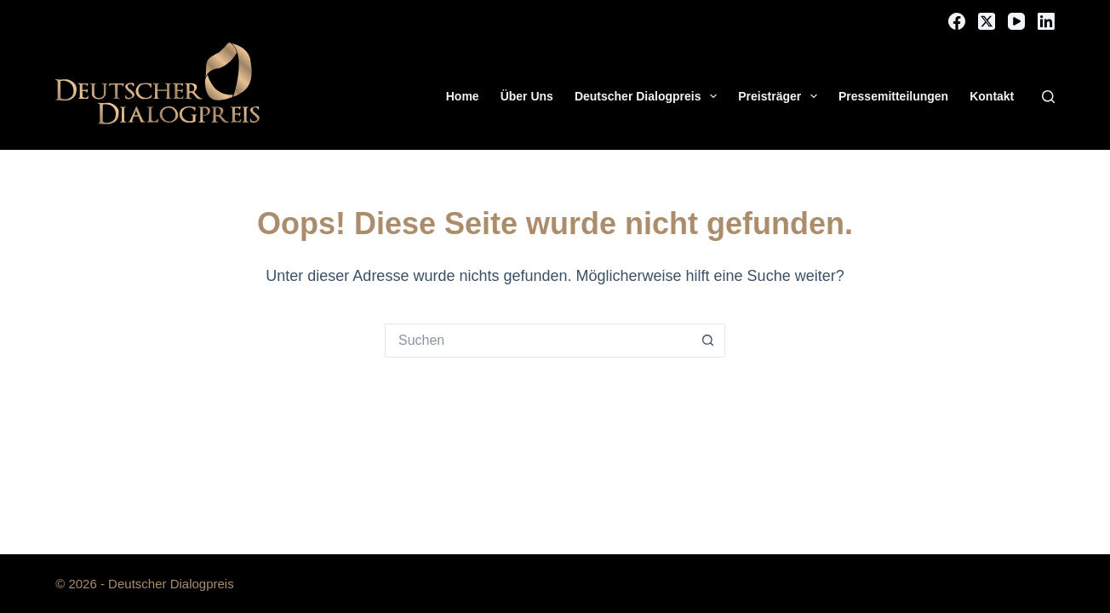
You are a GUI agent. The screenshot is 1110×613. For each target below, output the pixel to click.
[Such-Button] (708, 341)
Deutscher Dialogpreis (649, 96)
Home (462, 96)
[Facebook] (956, 21)
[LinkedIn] (1046, 21)
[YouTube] (1016, 21)
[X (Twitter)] (986, 21)
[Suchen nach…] (538, 341)
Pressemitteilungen (893, 96)
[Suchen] (1048, 96)
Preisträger (781, 96)
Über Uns (527, 96)
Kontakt (992, 96)
